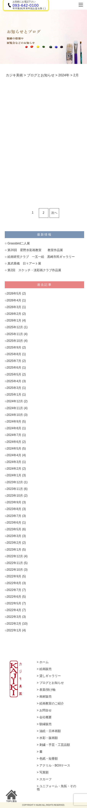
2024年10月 (15, 414)
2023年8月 (14, 509)
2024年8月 (14, 428)
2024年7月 (14, 435)
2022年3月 (14, 616)
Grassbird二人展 (18, 243)
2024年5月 (14, 448)
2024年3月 (14, 462)
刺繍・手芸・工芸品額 (54, 744)
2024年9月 (14, 421)
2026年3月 (14, 307)
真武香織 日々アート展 (24, 263)
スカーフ (45, 779)
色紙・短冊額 (48, 758)
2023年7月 (14, 515)
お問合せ (45, 710)
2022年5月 (14, 603)
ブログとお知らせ (51, 682)
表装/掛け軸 (47, 689)
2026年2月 (14, 313)
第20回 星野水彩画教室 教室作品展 (35, 250)
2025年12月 (15, 327)
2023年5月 (14, 529)
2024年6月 (14, 441)
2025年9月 (14, 347)
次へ (54, 212)
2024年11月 (15, 408)
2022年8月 (14, 583)
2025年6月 (14, 367)
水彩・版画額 (48, 737)
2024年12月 (15, 401)
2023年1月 (14, 549)
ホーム (44, 662)
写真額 (44, 772)
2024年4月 (14, 455)
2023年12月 (15, 482)
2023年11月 (15, 489)
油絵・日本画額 (50, 731)
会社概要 (45, 717)
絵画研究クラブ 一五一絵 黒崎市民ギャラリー (41, 256)
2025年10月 (15, 340)
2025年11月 (15, 334)
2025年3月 (14, 387)
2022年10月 (15, 569)
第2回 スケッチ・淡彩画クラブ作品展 (34, 270)
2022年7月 (14, 590)
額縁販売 (45, 724)
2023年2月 (14, 542)
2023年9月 (14, 502)
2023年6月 (14, 522)
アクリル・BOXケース (54, 765)
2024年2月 (14, 468)
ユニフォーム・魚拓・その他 (56, 788)
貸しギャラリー (50, 675)
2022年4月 (14, 610)
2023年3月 (14, 536)
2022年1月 (14, 630)
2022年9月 (14, 576)
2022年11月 (15, 563)
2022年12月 (15, 556)
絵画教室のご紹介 (51, 703)
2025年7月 (14, 360)
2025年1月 (14, 394)
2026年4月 (14, 300)
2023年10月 (15, 495)
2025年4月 (14, 381)
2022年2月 (14, 623)
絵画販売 (45, 669)
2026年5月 (14, 293)
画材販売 (45, 696)
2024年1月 (14, 475)
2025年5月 (14, 374)
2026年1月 (14, 320)
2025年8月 (14, 354)
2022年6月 (14, 596)
